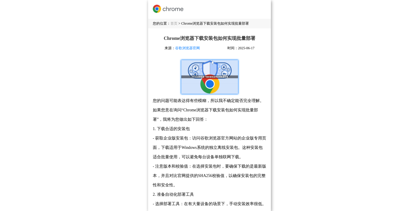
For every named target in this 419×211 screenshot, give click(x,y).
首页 (173, 23)
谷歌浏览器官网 (187, 48)
